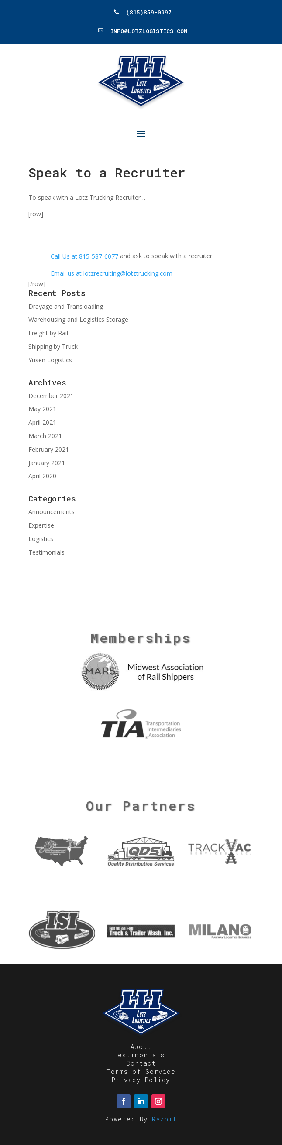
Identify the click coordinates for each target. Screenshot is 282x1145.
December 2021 (51, 396)
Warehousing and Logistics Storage (78, 319)
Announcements (51, 512)
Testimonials (46, 552)
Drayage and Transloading (65, 306)
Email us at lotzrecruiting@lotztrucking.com (111, 273)
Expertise (41, 525)
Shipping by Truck (53, 346)
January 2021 (46, 463)
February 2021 (48, 449)
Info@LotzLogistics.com (148, 30)
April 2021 (42, 422)
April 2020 (42, 476)
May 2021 (42, 409)
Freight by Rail (48, 333)
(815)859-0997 (149, 12)
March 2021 (45, 436)
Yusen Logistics (50, 360)
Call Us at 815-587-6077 (84, 256)
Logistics (40, 539)
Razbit (164, 1119)
